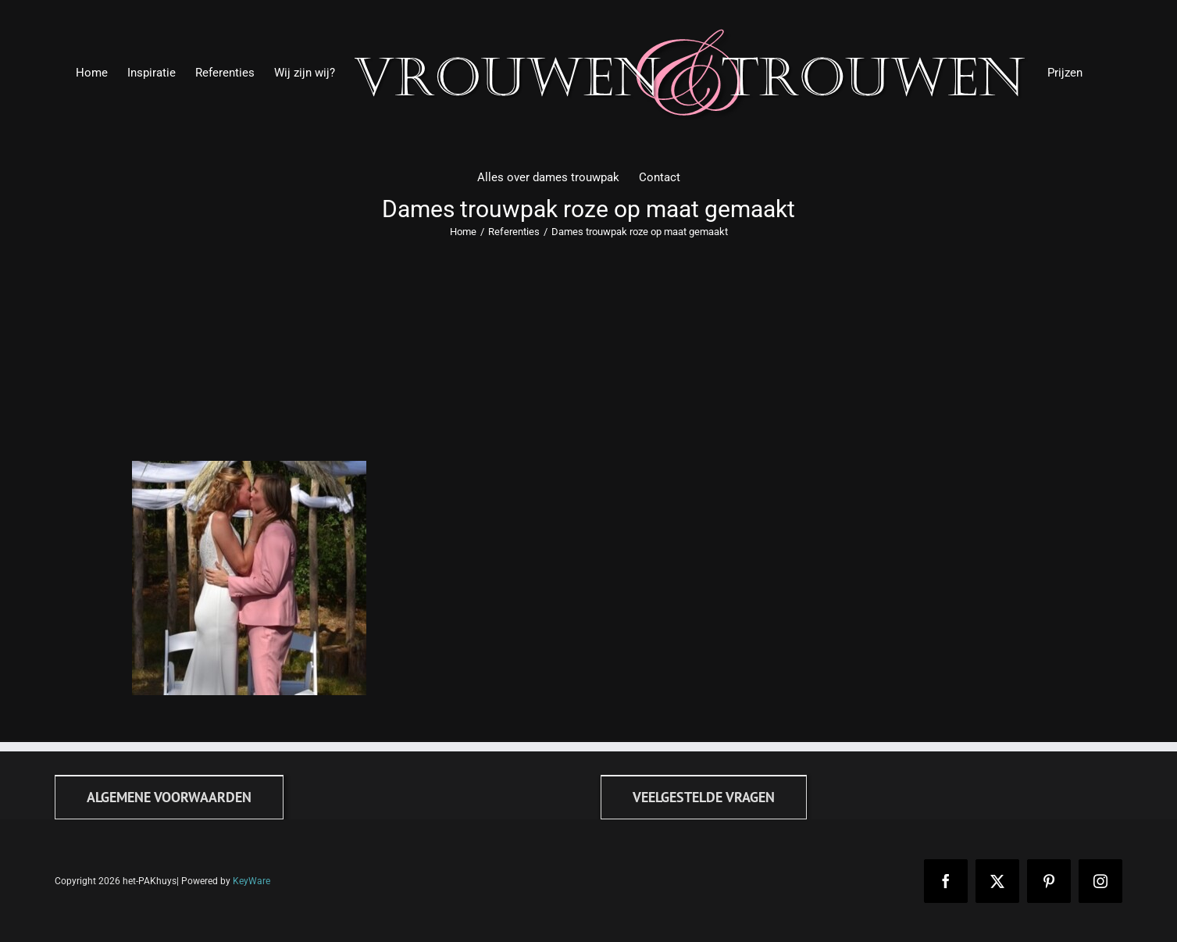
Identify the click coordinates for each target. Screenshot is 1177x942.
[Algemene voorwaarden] (169, 797)
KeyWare (251, 881)
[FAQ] (704, 797)
